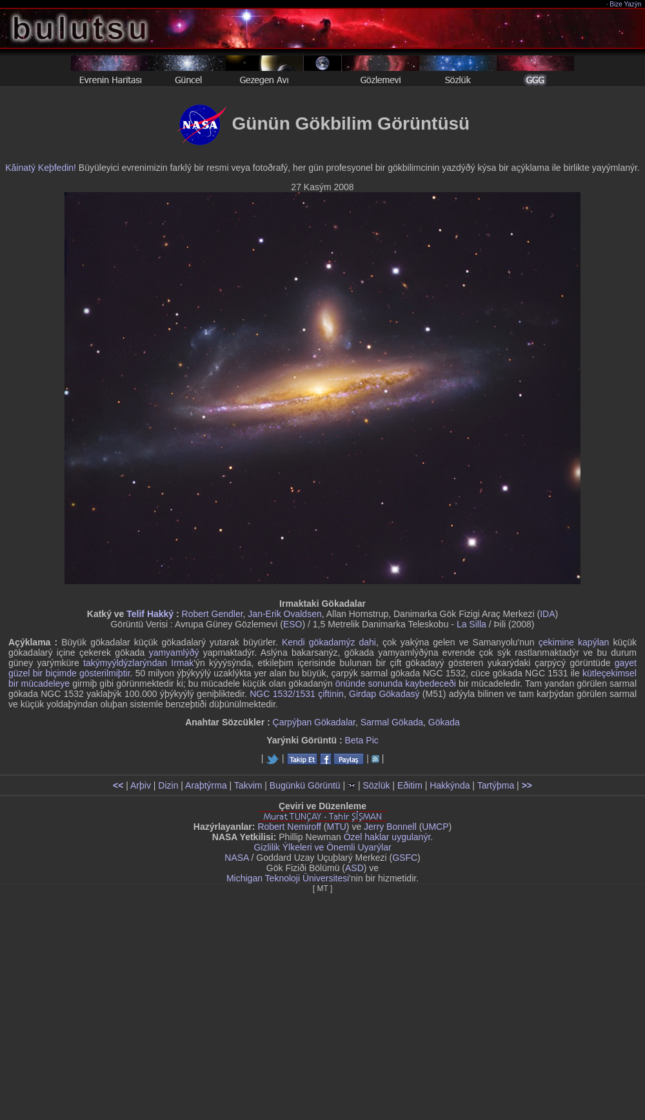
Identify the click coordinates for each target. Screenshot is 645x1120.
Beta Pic (362, 740)
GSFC (404, 857)
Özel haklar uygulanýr (387, 837)
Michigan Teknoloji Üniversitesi (287, 878)
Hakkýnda (450, 785)
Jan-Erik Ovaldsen (284, 614)
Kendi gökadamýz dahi (329, 642)
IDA (547, 614)
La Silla (471, 624)
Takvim (248, 785)
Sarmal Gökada (392, 722)
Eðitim (409, 785)
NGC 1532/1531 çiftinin (297, 694)
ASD (354, 868)
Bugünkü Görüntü (305, 785)
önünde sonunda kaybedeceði (395, 683)
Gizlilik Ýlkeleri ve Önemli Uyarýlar (322, 847)
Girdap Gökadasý (384, 694)
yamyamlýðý (174, 652)
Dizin (168, 785)
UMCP (435, 826)
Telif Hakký (150, 614)
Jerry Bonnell (390, 826)
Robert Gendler (212, 614)
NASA (236, 857)
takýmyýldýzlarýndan (125, 663)
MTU (336, 826)
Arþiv (140, 785)
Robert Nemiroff (289, 826)
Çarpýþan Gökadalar (314, 722)
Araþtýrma (206, 785)
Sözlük (376, 785)
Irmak (182, 663)
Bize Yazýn (626, 4)
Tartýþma (496, 785)
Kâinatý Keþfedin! (40, 167)
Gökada (444, 722)
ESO (293, 624)
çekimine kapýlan (574, 642)
